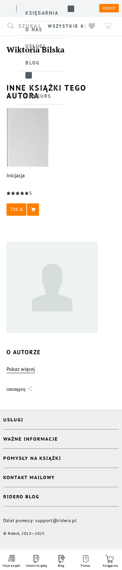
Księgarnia (110, 561)
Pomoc (85, 561)
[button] (28, 209)
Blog (61, 561)
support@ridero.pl (56, 520)
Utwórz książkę (36, 561)
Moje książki (11, 561)
